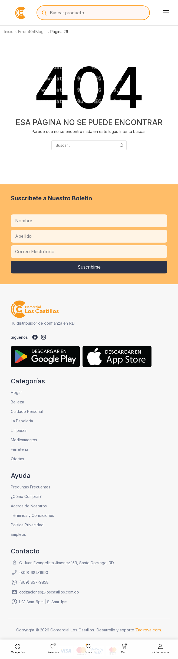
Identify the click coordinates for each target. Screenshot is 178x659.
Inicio (9, 31)
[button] (166, 12)
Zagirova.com (148, 629)
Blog (39, 31)
